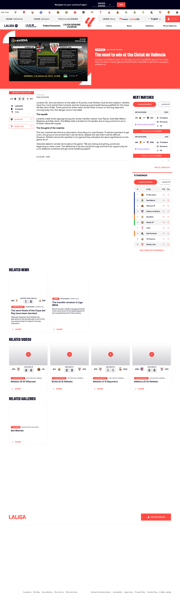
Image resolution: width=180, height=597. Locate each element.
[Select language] (155, 19)
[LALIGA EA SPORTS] (11, 26)
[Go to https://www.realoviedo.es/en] (143, 12)
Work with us (59, 592)
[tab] (144, 104)
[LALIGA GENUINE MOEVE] (72, 26)
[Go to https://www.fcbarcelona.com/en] (58, 12)
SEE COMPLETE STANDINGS (152, 250)
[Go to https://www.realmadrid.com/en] (134, 12)
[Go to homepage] (90, 28)
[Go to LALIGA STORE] (129, 19)
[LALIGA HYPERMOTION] (31, 26)
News (129, 26)
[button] (11, 25)
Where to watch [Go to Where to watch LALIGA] (68, 19)
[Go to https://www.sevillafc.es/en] (160, 12)
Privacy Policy (140, 592)
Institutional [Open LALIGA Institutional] (14, 19)
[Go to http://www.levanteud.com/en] (83, 12)
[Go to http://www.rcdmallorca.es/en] (118, 12)
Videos (109, 26)
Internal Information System (101, 592)
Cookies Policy (152, 592)
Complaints (27, 592)
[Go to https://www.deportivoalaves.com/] (41, 12)
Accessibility (117, 592)
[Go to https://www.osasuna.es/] (32, 12)
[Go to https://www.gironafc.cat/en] (75, 12)
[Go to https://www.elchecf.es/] (49, 12)
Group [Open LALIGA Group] (109, 19)
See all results (162, 167)
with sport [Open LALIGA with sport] (41, 19)
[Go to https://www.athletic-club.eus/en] (15, 12)
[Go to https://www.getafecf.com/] (66, 12)
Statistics (150, 26)
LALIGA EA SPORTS (144, 104)
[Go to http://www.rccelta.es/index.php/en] (100, 12)
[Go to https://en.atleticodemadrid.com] (24, 12)
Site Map (36, 592)
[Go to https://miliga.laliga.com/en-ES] (172, 19)
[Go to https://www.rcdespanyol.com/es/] (109, 12)
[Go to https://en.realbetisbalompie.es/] (126, 12)
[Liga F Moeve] (52, 26)
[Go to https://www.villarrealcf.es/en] (177, 12)
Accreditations (47, 592)
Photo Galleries (169, 26)
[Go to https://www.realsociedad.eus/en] (152, 12)
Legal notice (128, 592)
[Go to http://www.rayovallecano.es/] (92, 12)
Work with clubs (71, 592)
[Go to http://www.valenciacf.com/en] (168, 12)
